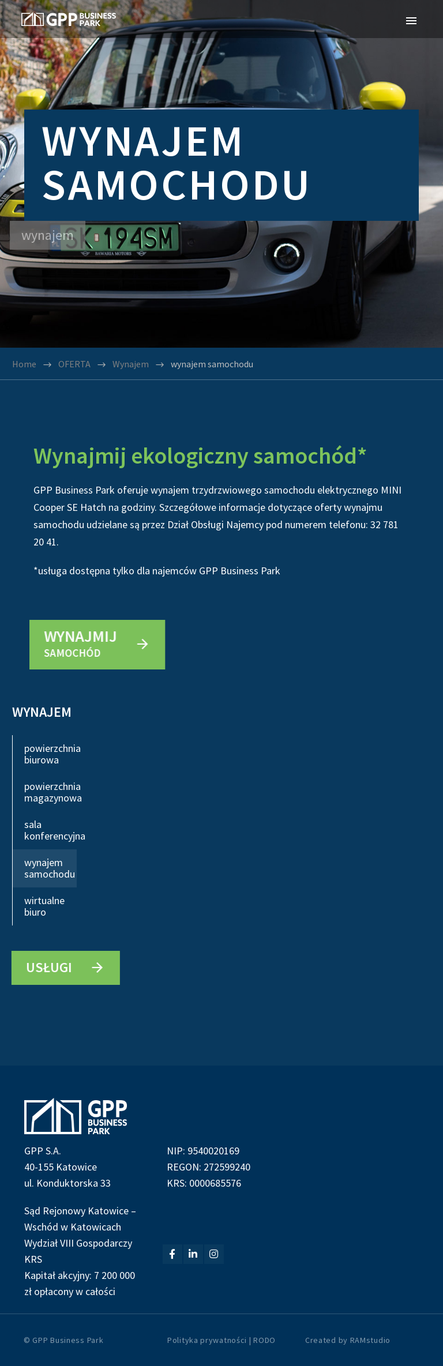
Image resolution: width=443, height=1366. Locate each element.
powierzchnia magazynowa (50, 792)
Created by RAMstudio (348, 1340)
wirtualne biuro (44, 906)
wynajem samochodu (49, 868)
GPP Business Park (67, 1340)
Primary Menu (411, 20)
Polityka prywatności (207, 1340)
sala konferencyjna (50, 830)
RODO (264, 1340)
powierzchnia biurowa (50, 754)
